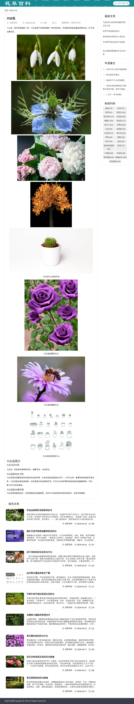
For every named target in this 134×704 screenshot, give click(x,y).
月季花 (121, 125)
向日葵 (108, 133)
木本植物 (115, 161)
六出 (8, 28)
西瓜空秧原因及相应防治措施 (40, 657)
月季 (108, 112)
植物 (108, 108)
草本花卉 (109, 117)
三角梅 (108, 153)
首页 (6, 10)
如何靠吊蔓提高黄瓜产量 (40, 573)
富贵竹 (121, 112)
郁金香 (121, 121)
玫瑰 (121, 146)
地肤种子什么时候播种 (115, 80)
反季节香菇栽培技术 (111, 31)
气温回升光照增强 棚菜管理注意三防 (114, 24)
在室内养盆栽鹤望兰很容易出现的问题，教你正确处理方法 (115, 89)
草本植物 (109, 157)
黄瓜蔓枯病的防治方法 (37, 636)
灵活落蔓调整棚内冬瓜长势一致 (115, 52)
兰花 (108, 129)
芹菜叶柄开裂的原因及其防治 (40, 594)
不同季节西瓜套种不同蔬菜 (114, 43)
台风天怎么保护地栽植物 (116, 69)
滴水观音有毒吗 (112, 75)
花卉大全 (13, 10)
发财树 (121, 129)
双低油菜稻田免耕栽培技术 (40, 510)
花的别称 (15, 465)
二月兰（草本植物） (114, 94)
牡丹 (108, 141)
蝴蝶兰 (108, 121)
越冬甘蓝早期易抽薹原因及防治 (41, 531)
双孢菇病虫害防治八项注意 (114, 36)
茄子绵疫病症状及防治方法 (39, 552)
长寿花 (121, 153)
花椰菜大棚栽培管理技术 (38, 615)
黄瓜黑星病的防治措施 (37, 678)
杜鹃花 (121, 117)
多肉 (121, 141)
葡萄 (121, 137)
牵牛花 (121, 133)
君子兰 (108, 125)
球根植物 (57, 28)
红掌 (121, 108)
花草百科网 (9, 701)
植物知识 (121, 157)
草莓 (108, 137)
